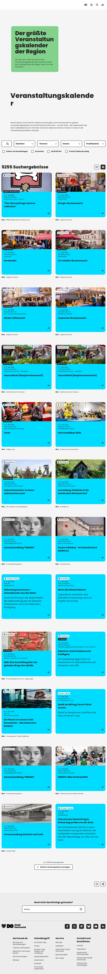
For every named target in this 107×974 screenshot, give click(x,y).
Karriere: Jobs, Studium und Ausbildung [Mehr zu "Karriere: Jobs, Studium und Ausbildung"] (39, 951)
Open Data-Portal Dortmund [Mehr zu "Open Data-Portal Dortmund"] (63, 950)
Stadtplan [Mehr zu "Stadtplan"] (59, 946)
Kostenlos (38, 151)
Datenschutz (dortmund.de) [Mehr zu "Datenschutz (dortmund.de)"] (82, 953)
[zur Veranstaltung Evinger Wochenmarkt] (81, 195)
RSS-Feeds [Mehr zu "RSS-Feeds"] (60, 958)
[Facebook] (67, 926)
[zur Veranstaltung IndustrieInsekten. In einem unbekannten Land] (27, 482)
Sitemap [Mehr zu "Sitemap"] (59, 942)
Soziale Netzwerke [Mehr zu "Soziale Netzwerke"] (41, 956)
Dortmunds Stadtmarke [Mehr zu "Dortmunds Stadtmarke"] (39, 968)
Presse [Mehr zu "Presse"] (36, 946)
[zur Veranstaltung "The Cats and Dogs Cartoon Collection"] (27, 195)
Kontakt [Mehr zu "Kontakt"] (80, 945)
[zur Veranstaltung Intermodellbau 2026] (81, 424)
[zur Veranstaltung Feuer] (27, 424)
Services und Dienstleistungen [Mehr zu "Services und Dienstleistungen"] (19, 943)
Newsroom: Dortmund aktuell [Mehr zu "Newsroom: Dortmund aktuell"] (21, 952)
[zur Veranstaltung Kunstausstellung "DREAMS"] (27, 539)
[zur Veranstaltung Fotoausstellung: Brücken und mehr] (27, 826)
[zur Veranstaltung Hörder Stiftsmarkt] (27, 309)
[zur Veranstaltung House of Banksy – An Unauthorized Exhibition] (81, 539)
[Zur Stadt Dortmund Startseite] (14, 5)
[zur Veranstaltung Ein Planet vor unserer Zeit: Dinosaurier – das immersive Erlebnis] (27, 711)
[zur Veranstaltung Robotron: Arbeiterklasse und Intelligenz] (81, 654)
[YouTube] (95, 926)
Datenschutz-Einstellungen (82, 964)
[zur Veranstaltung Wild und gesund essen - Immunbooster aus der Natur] (27, 596)
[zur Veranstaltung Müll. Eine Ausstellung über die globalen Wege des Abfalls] (27, 654)
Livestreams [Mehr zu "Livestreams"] (39, 960)
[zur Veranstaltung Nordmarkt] (27, 252)
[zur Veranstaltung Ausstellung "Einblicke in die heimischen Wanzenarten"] (81, 482)
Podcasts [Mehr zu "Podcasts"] (37, 963)
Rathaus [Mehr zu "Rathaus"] (16, 960)
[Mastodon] (81, 926)
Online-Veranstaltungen (15, 151)
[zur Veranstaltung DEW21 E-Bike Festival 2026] (81, 768)
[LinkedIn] (103, 926)
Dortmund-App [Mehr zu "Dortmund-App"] (40, 942)
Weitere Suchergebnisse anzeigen (53, 867)
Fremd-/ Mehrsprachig (77, 151)
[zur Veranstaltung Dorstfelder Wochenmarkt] (81, 252)
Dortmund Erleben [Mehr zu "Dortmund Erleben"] (20, 956)
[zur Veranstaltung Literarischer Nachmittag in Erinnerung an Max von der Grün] (81, 826)
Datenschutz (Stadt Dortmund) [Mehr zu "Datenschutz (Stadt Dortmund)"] (84, 959)
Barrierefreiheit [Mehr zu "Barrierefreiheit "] (61, 954)
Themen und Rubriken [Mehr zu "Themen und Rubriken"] (21, 948)
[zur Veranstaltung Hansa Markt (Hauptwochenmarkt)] (27, 367)
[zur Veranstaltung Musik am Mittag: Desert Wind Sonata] (81, 711)
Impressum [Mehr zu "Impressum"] (81, 949)
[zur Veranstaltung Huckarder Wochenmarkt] (81, 309)
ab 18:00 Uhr (55, 151)
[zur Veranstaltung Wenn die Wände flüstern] (81, 596)
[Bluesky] (88, 926)
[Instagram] (74, 926)
